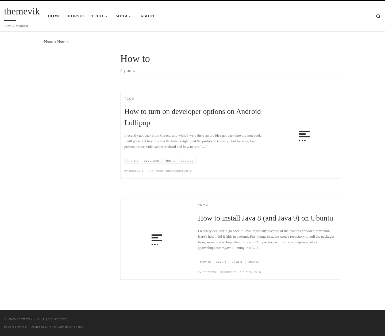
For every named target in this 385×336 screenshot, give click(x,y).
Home (48, 42)
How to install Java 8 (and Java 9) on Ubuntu (265, 218)
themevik (136, 170)
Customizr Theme (70, 326)
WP (24, 326)
